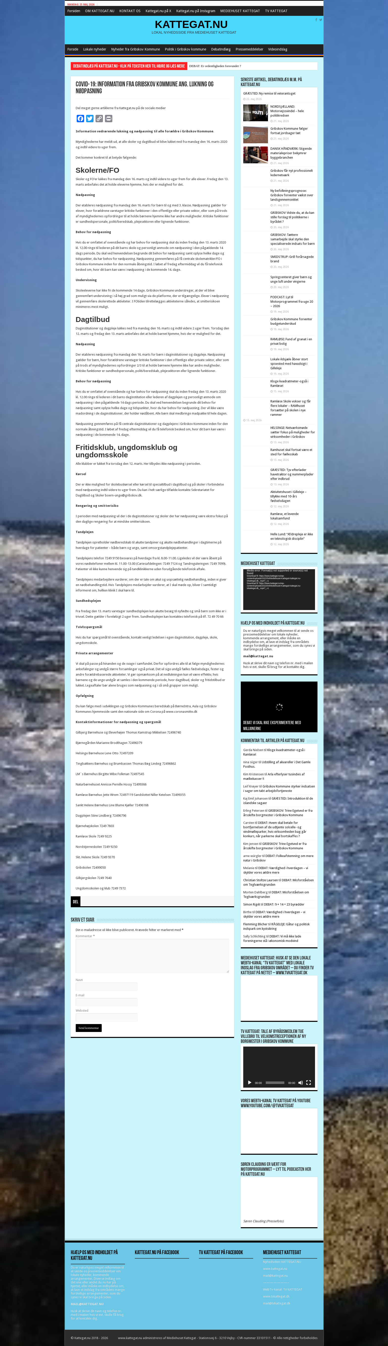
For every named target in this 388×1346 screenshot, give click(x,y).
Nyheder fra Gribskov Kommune (135, 49)
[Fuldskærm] (308, 1082)
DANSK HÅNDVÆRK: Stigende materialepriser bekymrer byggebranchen (291, 153)
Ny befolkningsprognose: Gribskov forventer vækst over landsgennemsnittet (291, 195)
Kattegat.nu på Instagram (195, 11)
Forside (72, 49)
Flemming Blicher (255, 924)
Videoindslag (277, 49)
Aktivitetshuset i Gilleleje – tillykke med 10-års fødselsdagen (288, 496)
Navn (79, 980)
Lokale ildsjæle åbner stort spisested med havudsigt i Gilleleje (289, 363)
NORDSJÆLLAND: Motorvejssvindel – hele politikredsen (287, 111)
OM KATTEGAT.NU (99, 11)
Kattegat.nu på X (158, 11)
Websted (82, 1010)
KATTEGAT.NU (191, 24)
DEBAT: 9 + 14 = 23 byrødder (284, 904)
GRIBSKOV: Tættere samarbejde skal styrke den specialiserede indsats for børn (292, 239)
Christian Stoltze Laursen (260, 880)
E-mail (80, 995)
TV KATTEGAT (276, 11)
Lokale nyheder (94, 49)
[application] (279, 589)
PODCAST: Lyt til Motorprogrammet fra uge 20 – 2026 (291, 301)
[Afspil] (249, 1082)
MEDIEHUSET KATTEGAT (240, 11)
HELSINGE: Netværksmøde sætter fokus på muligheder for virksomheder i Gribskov (292, 432)
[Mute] (300, 1082)
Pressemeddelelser (249, 49)
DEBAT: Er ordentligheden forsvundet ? (215, 66)
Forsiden (73, 11)
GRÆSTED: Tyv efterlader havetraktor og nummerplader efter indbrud (292, 474)
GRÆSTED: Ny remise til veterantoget (269, 93)
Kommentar (85, 936)
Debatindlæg (221, 49)
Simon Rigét (251, 904)
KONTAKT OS (130, 11)
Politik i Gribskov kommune (185, 49)
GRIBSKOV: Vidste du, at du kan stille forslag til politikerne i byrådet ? (292, 217)
